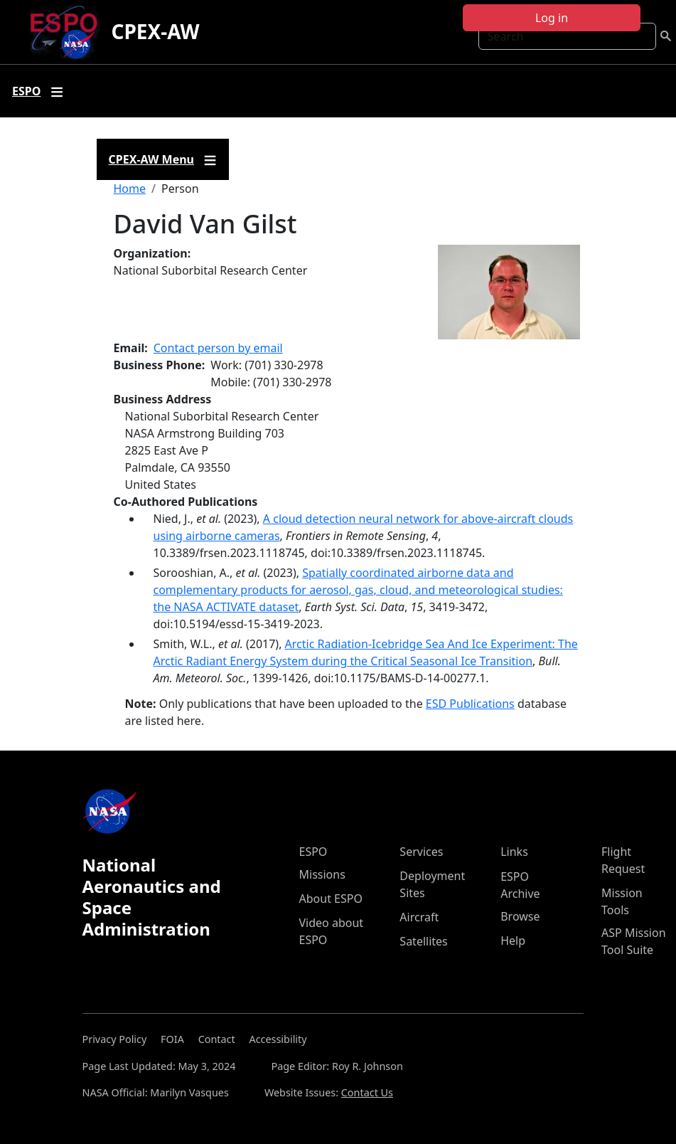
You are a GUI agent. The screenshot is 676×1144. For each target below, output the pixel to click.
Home (130, 188)
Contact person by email (218, 348)
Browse (520, 916)
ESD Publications (470, 703)
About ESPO (331, 898)
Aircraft (419, 917)
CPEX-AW (155, 31)
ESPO (313, 851)
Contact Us (367, 1092)
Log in (551, 18)
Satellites (423, 941)
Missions (322, 874)
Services (421, 851)
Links (514, 851)
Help (512, 940)
